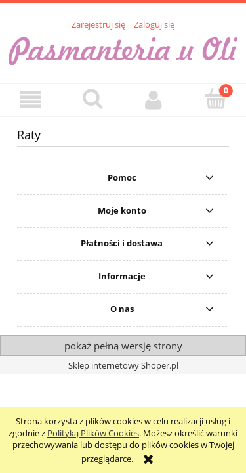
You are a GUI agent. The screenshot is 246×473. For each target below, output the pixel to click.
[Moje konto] (154, 99)
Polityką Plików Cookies (93, 433)
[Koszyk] (215, 98)
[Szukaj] (92, 98)
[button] (31, 99)
